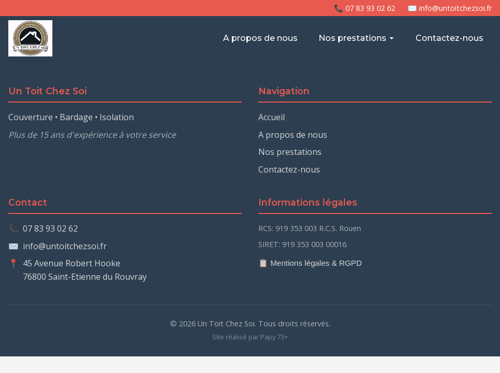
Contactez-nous (449, 38)
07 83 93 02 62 (50, 228)
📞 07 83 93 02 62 (364, 8)
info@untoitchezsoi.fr (65, 246)
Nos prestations (356, 38)
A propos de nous (260, 38)
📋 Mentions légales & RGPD (310, 263)
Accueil (271, 117)
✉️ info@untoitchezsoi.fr (450, 8)
